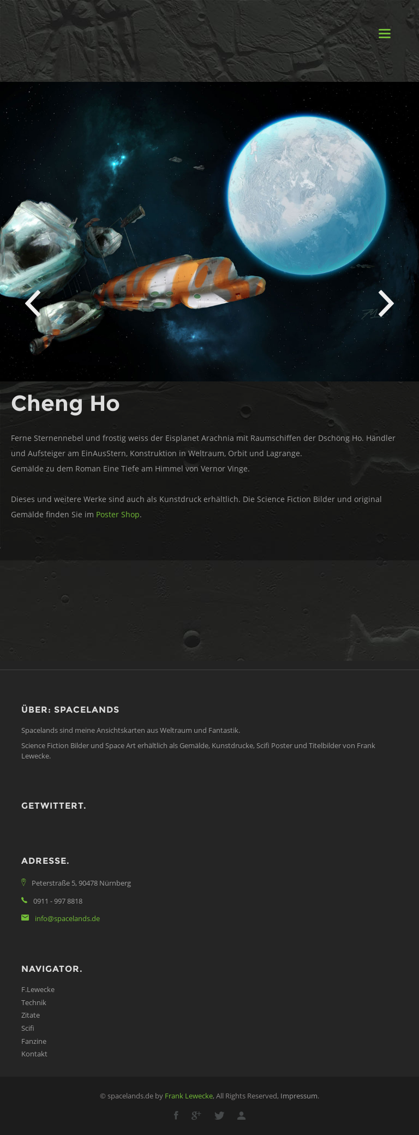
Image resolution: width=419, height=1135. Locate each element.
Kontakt (34, 1054)
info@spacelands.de (67, 918)
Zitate (30, 1015)
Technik (33, 1002)
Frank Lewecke (189, 1096)
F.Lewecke (38, 989)
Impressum (299, 1096)
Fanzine (33, 1041)
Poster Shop (118, 514)
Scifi (27, 1028)
